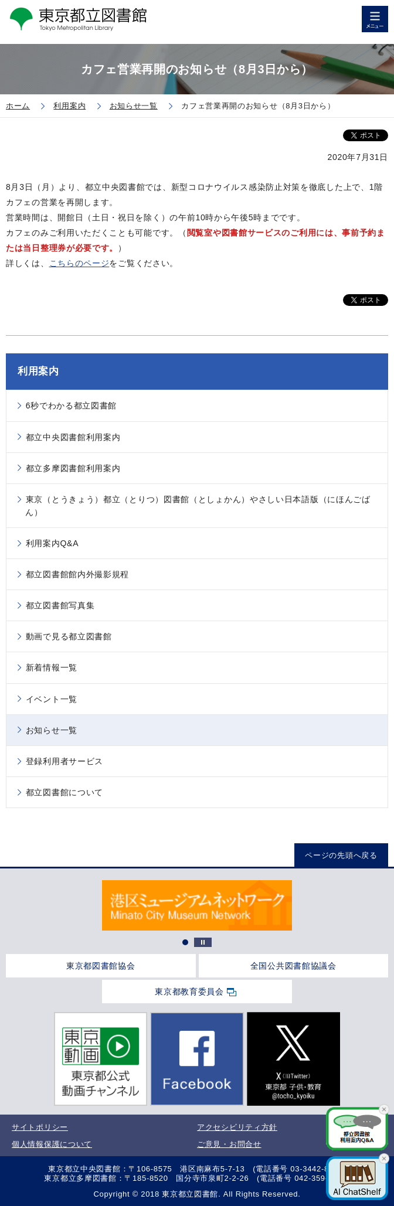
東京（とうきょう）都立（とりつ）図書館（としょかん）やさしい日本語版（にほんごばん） (198, 506)
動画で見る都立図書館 (69, 636)
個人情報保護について (52, 1144)
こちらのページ (79, 263)
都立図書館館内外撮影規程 (77, 574)
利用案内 (38, 371)
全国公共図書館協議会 (293, 965)
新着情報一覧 (51, 667)
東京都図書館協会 (100, 965)
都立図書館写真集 (60, 605)
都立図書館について (64, 792)
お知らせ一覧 (51, 730)
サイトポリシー (40, 1127)
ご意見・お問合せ (229, 1144)
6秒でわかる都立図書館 (71, 405)
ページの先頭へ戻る (341, 855)
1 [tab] (185, 942)
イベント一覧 (51, 699)
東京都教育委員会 (189, 991)
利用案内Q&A (52, 543)
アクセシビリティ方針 (237, 1127)
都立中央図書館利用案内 (73, 437)
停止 (203, 942)
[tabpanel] (196, 905)
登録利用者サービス (64, 761)
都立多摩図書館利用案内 (73, 468)
